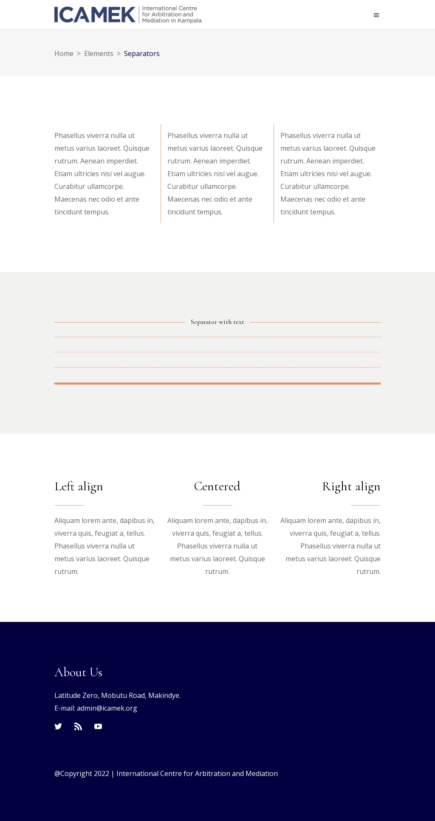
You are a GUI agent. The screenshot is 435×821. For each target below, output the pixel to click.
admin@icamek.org (107, 708)
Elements (98, 53)
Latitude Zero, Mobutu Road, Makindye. (117, 695)
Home (63, 53)
